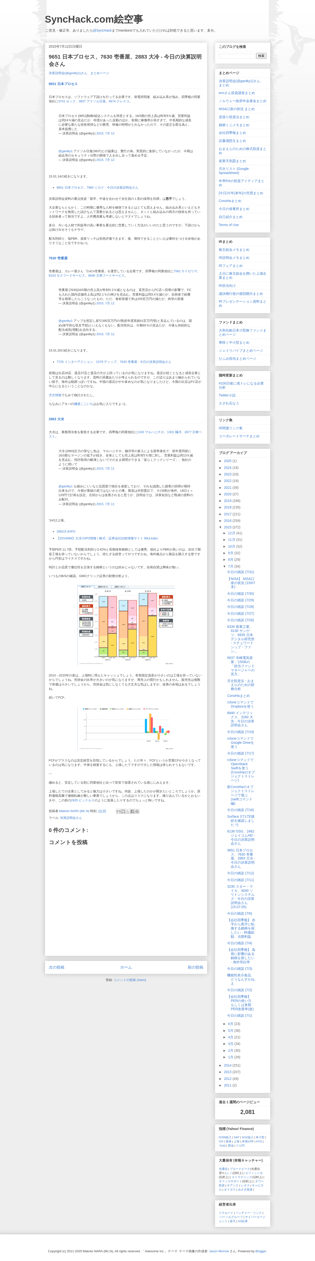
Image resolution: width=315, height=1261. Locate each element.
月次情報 (55, 395)
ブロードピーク (240, 1168)
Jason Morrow (219, 1251)
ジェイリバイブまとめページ (241, 350)
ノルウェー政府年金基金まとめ (242, 101)
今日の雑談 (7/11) (240, 880)
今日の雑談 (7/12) (240, 873)
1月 (231, 1057)
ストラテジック (242, 1177)
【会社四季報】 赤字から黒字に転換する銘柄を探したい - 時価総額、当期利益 (241, 928)
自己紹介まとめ (231, 217)
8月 (231, 559)
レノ (229, 1172)
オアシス (232, 1185)
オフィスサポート (230, 1181)
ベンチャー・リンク (249, 1212)
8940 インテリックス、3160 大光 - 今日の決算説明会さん (240, 719)
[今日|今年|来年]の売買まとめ (241, 193)
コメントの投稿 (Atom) (130, 980)
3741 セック (67, 101)
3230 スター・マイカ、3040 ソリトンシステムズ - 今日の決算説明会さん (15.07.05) (241, 896)
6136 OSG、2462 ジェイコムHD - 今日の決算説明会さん (241, 837)
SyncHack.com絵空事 (94, 19)
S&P (236, 1137)
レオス (245, 1185)
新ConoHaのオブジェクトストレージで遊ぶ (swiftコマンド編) (241, 795)
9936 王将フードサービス (106, 275)
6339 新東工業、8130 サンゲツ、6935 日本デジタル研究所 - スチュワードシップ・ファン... (241, 639)
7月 (231, 566)
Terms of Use (229, 225)
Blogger (260, 1251)
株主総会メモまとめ (234, 250)
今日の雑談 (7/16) (240, 810)
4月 (231, 1037)
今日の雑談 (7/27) (240, 613)
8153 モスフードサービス (67, 275)
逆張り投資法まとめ (234, 117)
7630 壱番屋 (58, 258)
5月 (231, 1031)
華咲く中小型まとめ (234, 342)
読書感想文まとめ (232, 141)
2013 (228, 1072)
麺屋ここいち (83, 404)
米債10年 (248, 1141)
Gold (223, 1145)
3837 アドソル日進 (92, 101)
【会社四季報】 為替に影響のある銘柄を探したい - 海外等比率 (241, 956)
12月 (232, 533)
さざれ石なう (229, 403)
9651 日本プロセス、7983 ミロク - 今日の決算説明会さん (97, 187)
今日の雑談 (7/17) (240, 753)
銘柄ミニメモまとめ (234, 125)
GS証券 (243, 1221)
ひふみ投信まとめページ (237, 358)
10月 (232, 546)
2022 (228, 481)
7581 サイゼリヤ (185, 271)
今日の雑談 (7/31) (240, 572)
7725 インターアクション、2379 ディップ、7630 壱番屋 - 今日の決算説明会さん (114, 362)
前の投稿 (195, 967)
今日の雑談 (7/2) (239, 990)
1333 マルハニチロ (150, 432)
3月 (231, 1044)
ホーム (126, 967)
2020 (228, 494)
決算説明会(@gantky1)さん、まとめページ (79, 73)
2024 (228, 468)
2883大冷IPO (66, 531)
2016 (228, 521)
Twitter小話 (227, 395)
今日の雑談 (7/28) (240, 607)
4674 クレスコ (119, 101)
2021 (228, 488)
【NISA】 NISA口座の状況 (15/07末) (241, 583)
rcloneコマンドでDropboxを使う (240, 704)
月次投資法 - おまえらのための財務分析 (241, 685)
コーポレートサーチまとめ (239, 436)
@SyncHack (102, 30)
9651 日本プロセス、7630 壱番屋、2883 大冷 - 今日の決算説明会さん (241, 858)
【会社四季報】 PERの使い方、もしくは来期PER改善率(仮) (241, 1003)
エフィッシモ (254, 1172)
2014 (228, 1065)
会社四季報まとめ (232, 133)
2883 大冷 (56, 419)
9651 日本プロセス (63, 84)
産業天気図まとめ (232, 161)
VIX (221, 1141)
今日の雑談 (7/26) (240, 620)
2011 (228, 1085)
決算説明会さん (71, 818)
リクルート (226, 1212)
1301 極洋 (174, 432)
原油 (231, 1145)
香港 (228, 1141)
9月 (231, 553)
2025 (228, 461)
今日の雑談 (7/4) (239, 943)
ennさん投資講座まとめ (237, 93)
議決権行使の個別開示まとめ (241, 294)
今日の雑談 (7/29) (240, 600)
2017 (228, 514)
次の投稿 (56, 967)
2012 (228, 1079)
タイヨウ (230, 1189)
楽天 (233, 1221)
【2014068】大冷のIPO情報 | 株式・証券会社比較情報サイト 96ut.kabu (107, 538)
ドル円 (240, 1145)
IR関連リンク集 (231, 428)
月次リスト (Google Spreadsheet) (234, 171)
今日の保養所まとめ (234, 209)
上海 (236, 1141)
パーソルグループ (231, 1216)
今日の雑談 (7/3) (239, 969)
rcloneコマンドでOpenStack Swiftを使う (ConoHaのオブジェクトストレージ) (241, 770)
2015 (228, 527)
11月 (232, 540)
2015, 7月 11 (105, 468)
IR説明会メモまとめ (234, 258)
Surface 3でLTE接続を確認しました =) (241, 820)
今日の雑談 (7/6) (239, 913)
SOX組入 (248, 1137)
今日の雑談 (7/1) (239, 1015)
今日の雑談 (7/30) (240, 593)
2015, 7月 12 (105, 133)
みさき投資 (245, 1189)
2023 (228, 474)
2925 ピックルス (83, 800)
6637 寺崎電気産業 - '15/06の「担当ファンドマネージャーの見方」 (241, 666)
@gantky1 (66, 151)
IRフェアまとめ (231, 266)
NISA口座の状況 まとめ (237, 109)
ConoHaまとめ (230, 201)
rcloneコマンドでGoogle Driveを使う (240, 742)
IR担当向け (227, 286)
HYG (259, 1141)
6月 (231, 1024)
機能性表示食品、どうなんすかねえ (241, 979)
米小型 (260, 1137)
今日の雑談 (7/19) (240, 732)
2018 (228, 507)
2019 (228, 501)
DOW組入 (225, 1137)
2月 (231, 1050)
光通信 (223, 1168)
